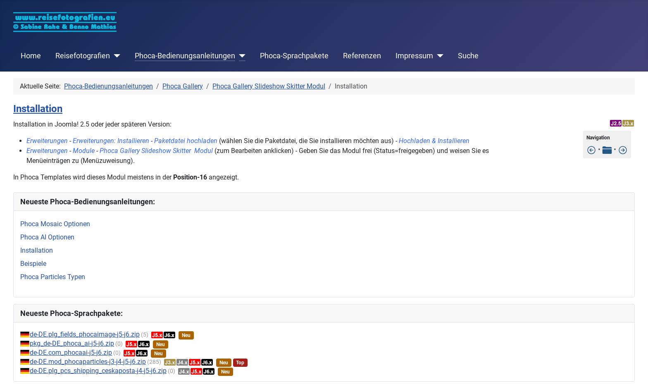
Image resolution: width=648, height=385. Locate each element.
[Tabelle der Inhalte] (607, 149)
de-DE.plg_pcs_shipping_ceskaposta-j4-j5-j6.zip (98, 371)
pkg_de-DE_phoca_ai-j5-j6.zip (72, 343)
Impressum (414, 56)
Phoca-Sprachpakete (294, 56)
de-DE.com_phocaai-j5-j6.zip (71, 352)
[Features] (591, 149)
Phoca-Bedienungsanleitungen (185, 56)
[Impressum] (438, 55)
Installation (37, 109)
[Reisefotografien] (115, 55)
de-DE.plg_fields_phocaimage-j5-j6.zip (85, 334)
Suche (468, 56)
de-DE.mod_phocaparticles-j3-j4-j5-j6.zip (88, 362)
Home (31, 56)
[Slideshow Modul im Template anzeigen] (623, 149)
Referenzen (362, 56)
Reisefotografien (82, 56)
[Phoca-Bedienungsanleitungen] (240, 55)
